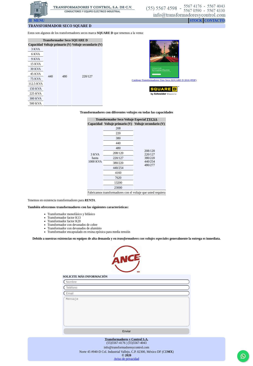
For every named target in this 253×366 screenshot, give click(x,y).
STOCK (196, 21)
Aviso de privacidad (126, 358)
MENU (36, 21)
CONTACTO (214, 21)
